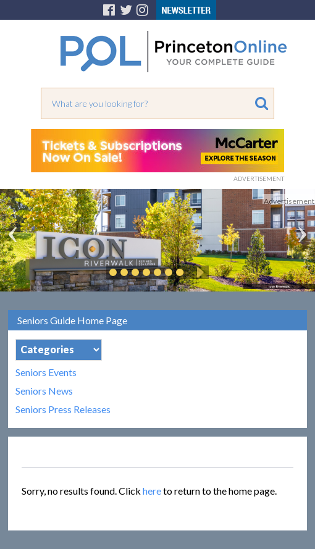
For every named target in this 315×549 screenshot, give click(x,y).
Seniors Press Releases (63, 409)
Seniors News (44, 390)
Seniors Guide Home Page (72, 320)
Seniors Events (46, 372)
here (152, 491)
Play (198, 272)
